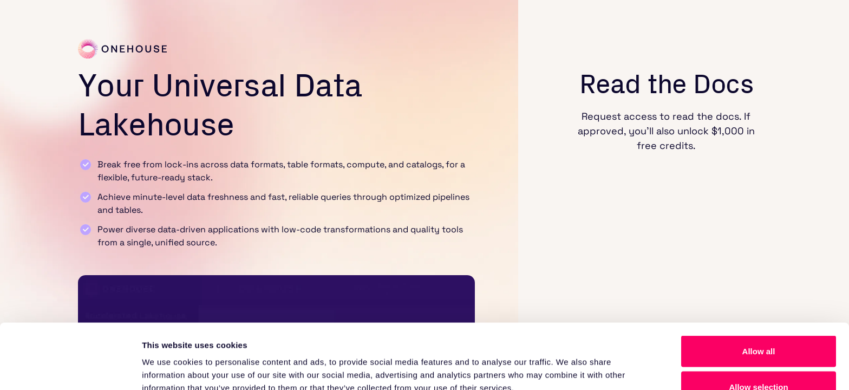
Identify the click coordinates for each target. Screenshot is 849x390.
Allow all (758, 290)
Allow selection (758, 325)
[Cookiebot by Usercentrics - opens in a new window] (70, 369)
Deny (759, 361)
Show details (568, 362)
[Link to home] (122, 48)
